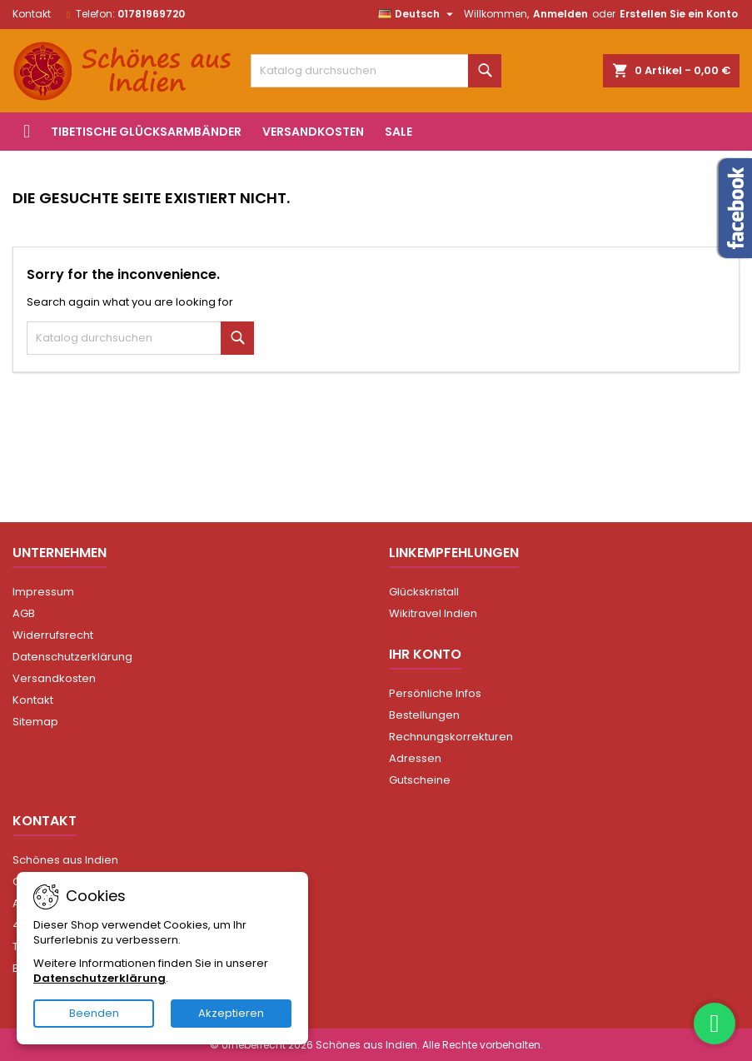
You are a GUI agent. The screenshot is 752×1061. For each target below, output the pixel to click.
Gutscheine (420, 780)
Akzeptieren (231, 1013)
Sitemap (35, 722)
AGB (23, 613)
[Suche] (376, 70)
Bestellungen (424, 715)
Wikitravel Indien (433, 613)
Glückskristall (424, 592)
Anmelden (560, 14)
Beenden (94, 1013)
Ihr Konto (425, 654)
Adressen (415, 758)
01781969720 (151, 14)
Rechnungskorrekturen (451, 737)
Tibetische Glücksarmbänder (146, 131)
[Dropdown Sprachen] (417, 14)
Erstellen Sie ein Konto (679, 14)
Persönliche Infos (435, 693)
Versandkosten (313, 131)
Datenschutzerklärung (72, 657)
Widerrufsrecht (52, 635)
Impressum (43, 592)
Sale (398, 131)
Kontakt (31, 14)
